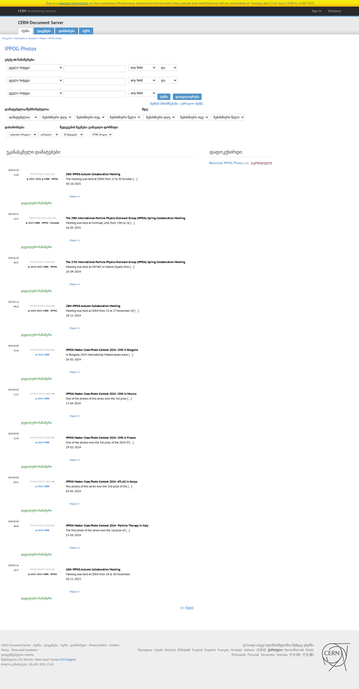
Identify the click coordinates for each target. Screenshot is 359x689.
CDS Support (68, 659)
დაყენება (44, 31)
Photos (42, 38)
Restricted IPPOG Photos (226, 163)
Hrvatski (236, 650)
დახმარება (67, 31)
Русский (253, 655)
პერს (86, 31)
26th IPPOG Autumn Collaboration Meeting (93, 569)
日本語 (261, 650)
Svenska (281, 655)
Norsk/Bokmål (294, 650)
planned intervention (74, 3)
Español (210, 650)
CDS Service (25, 659)
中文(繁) (308, 655)
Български (145, 650)
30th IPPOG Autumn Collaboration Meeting (93, 174)
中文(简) (295, 655)
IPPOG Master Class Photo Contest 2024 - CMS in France (101, 438)
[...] (135, 179)
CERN (37, 11)
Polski (310, 650)
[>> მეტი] (187, 608)
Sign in (316, 11)
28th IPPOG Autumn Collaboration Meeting (93, 306)
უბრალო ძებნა (192, 103)
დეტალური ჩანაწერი (36, 203)
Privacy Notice (98, 645)
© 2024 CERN (42, 354)
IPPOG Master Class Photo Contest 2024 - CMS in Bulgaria (102, 350)
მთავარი (7, 38)
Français (223, 650)
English (197, 650)
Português (239, 655)
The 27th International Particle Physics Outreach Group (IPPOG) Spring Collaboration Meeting (125, 262)
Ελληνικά (184, 650)
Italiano (249, 650)
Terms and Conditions (24, 650)
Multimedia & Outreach (25, 38)
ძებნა (25, 31)
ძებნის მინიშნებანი (164, 103)
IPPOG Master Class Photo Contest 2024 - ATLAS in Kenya (101, 482)
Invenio (29, 655)
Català (158, 650)
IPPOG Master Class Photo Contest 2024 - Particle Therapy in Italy (107, 525)
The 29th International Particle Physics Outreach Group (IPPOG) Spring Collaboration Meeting (125, 218)
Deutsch (170, 650)
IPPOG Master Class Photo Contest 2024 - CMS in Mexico (101, 394)
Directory (334, 11)
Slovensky (267, 655)
